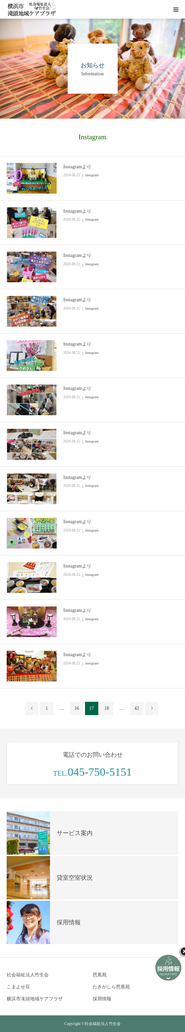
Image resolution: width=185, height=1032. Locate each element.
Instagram (92, 175)
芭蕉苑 (100, 974)
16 (76, 708)
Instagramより (77, 166)
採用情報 (102, 998)
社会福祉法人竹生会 (28, 974)
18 (106, 708)
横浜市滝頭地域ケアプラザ (35, 998)
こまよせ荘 (18, 986)
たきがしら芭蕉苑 (111, 986)
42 (136, 708)
